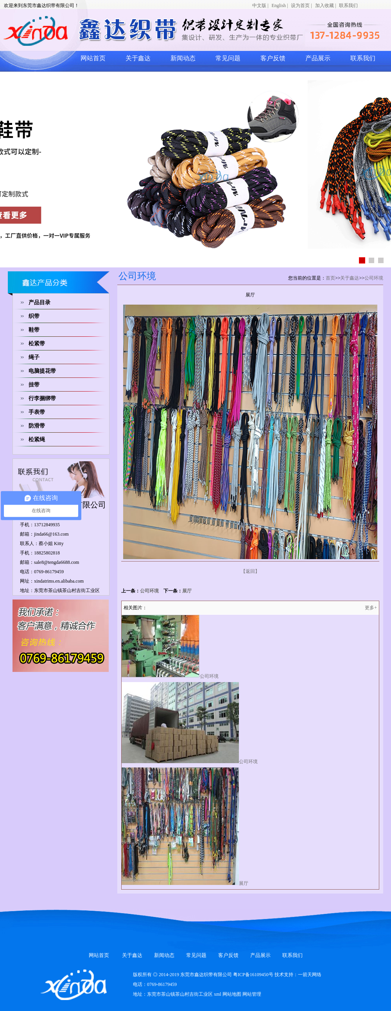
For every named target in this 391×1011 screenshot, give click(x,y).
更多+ (371, 607)
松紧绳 (37, 439)
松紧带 (37, 344)
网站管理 (251, 994)
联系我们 (348, 5)
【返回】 (250, 571)
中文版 (259, 5)
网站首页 (93, 58)
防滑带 (37, 426)
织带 (34, 316)
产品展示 (317, 58)
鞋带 (34, 330)
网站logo (100, 30)
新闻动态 (183, 58)
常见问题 (227, 58)
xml (217, 994)
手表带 (37, 412)
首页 (330, 278)
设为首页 (300, 5)
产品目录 (39, 302)
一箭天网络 (309, 974)
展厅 (187, 591)
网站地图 (231, 994)
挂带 (34, 385)
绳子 (34, 357)
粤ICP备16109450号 (253, 974)
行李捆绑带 (42, 398)
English (278, 5)
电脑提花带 (42, 371)
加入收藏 (324, 5)
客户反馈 (272, 58)
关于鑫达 (138, 58)
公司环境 (373, 278)
